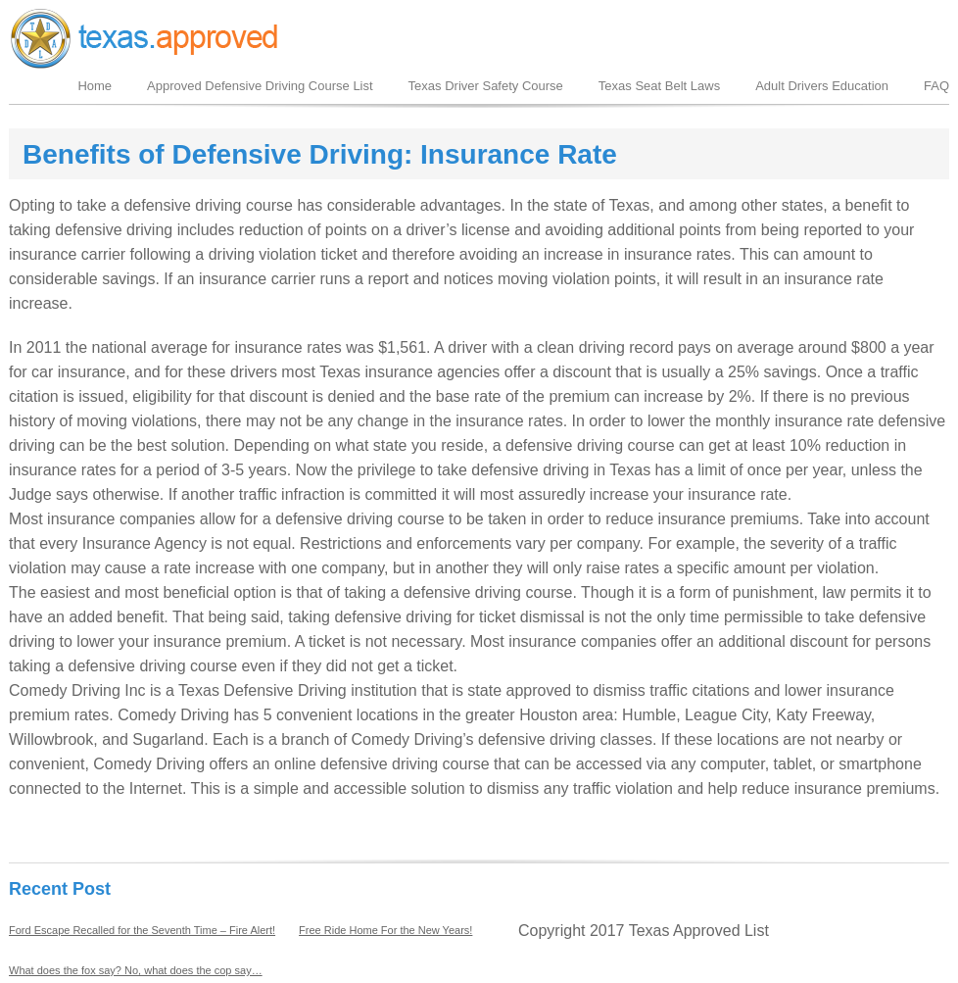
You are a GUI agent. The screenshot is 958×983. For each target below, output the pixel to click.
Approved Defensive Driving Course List (260, 85)
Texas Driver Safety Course (485, 85)
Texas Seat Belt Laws (659, 85)
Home (94, 85)
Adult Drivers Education (821, 85)
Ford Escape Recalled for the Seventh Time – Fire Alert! (142, 930)
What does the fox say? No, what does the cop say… (136, 970)
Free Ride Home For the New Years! (385, 930)
